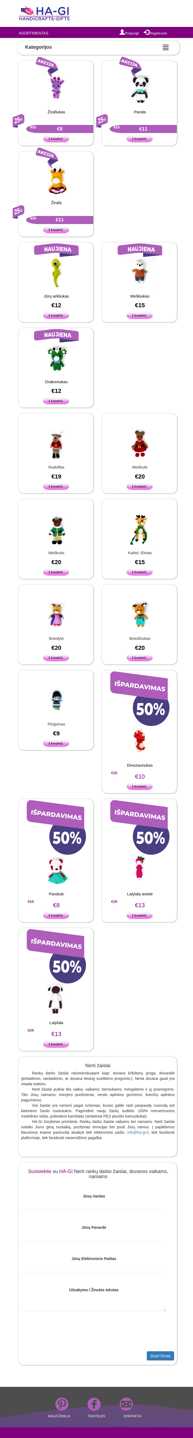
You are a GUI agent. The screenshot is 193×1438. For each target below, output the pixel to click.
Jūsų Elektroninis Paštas (94, 1258)
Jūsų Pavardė (94, 1227)
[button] (56, 138)
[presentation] (60, 1332)
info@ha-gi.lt (138, 1132)
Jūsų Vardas (94, 1196)
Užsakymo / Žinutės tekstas (94, 1290)
